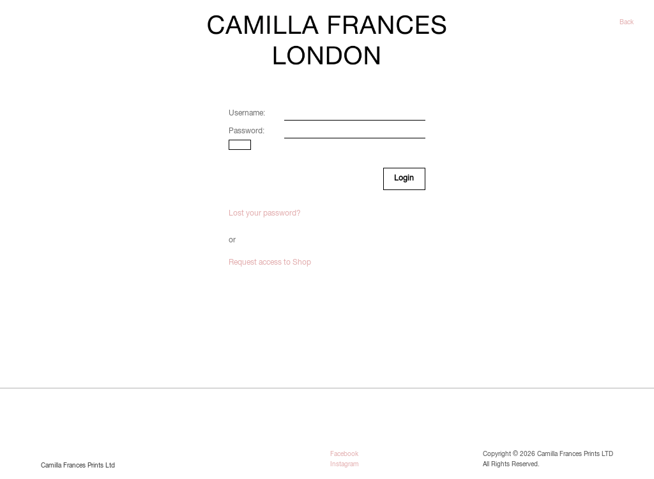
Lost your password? (265, 213)
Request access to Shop (270, 263)
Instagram (344, 464)
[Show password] (240, 145)
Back (627, 22)
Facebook (344, 454)
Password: (246, 131)
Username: (247, 113)
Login (404, 178)
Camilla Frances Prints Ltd (78, 465)
